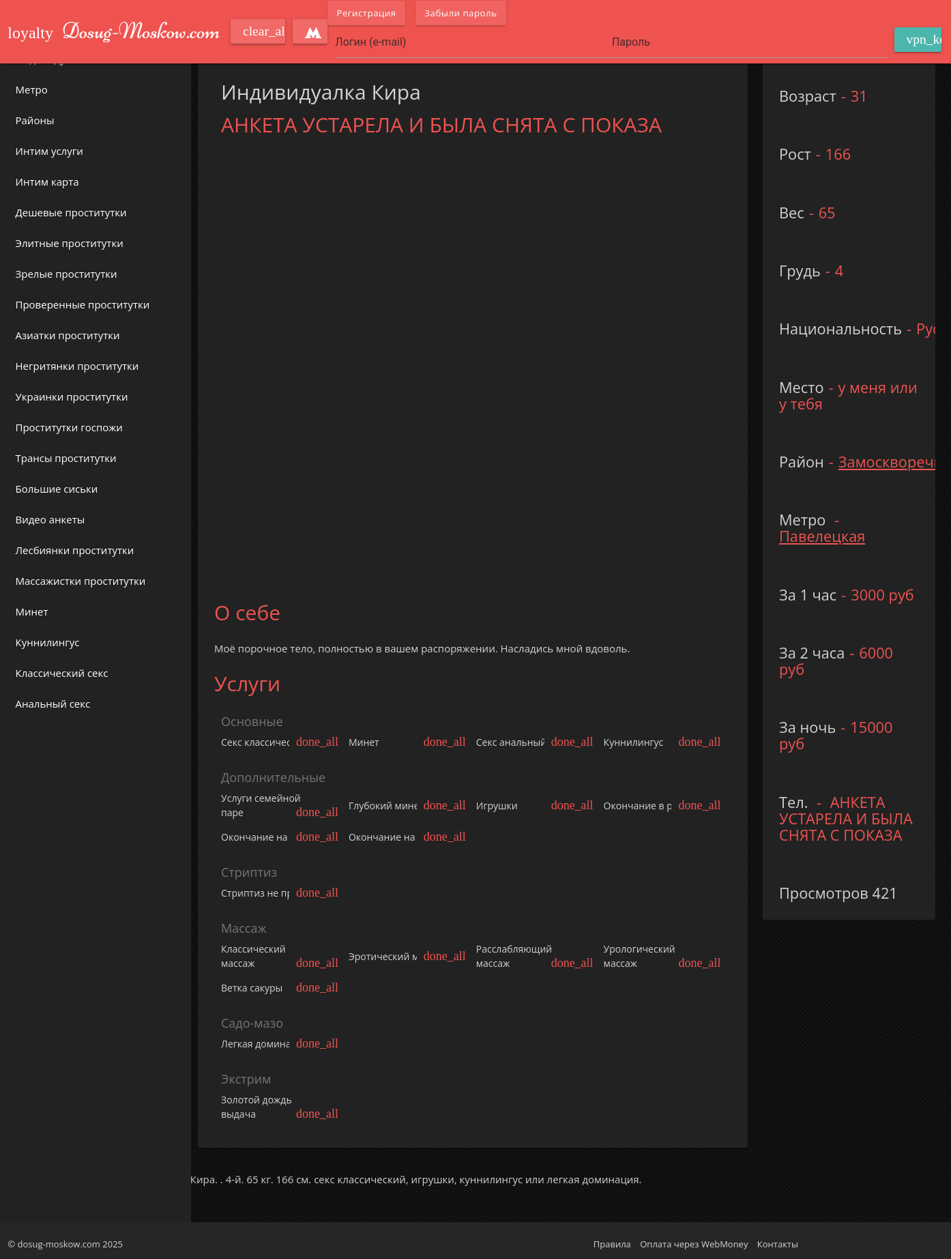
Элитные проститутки (69, 243)
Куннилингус (48, 642)
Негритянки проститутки (77, 366)
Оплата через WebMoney (694, 1240)
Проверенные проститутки (83, 304)
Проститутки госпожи (69, 427)
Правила (612, 1240)
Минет (32, 611)
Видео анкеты (50, 519)
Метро (32, 89)
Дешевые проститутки (71, 212)
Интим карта (47, 181)
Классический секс (62, 673)
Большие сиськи (57, 488)
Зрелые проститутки (66, 273)
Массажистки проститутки (81, 581)
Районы (35, 120)
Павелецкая (824, 536)
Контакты (777, 1240)
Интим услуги (49, 151)
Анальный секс (53, 703)
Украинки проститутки (72, 396)
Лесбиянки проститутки (75, 550)
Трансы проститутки (66, 458)
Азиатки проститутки (68, 335)
